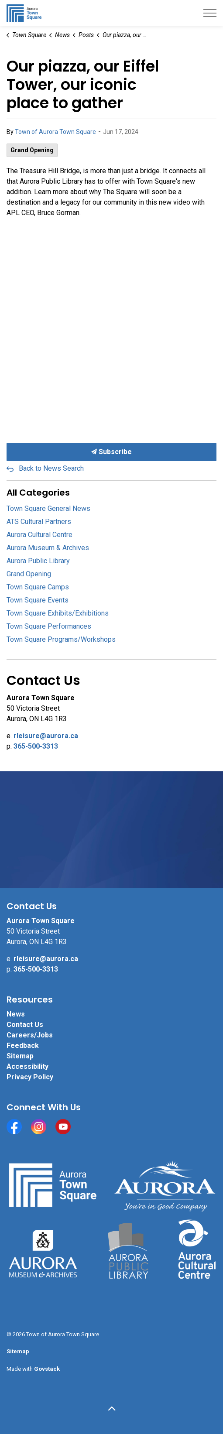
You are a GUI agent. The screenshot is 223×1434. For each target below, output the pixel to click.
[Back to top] (111, 1409)
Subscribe (111, 452)
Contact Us (25, 1024)
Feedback (23, 1045)
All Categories (38, 492)
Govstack (47, 1369)
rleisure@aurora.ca (46, 736)
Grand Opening (32, 150)
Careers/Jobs (30, 1035)
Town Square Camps (38, 587)
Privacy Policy (30, 1077)
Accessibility (27, 1066)
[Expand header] (210, 13)
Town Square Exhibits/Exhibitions (58, 613)
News (16, 1014)
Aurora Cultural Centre (39, 534)
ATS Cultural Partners (39, 521)
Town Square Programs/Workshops (61, 639)
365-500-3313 (36, 746)
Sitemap (20, 1056)
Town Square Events (38, 600)
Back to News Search (51, 468)
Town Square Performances (49, 626)
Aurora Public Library (38, 561)
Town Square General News (48, 508)
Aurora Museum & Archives (48, 548)
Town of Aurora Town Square (55, 131)
